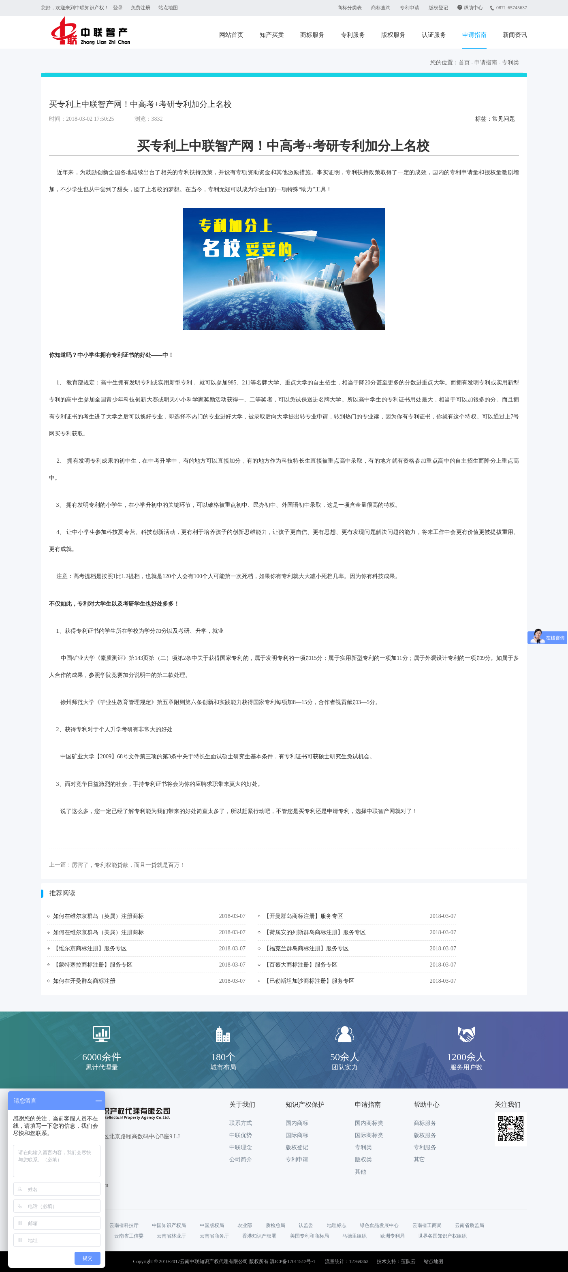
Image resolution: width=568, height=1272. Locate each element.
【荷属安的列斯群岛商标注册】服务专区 (315, 932)
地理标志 (336, 1225)
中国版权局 (212, 1225)
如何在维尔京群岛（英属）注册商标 (98, 916)
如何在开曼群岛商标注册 (84, 981)
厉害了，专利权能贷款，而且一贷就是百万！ (128, 865)
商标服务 (312, 35)
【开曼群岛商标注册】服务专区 (303, 916)
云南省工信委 (128, 1236)
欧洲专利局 (392, 1236)
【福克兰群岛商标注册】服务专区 (306, 948)
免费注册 (140, 8)
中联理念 (240, 1147)
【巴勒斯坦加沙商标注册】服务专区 (309, 981)
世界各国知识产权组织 (442, 1236)
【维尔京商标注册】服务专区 (90, 948)
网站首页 (231, 35)
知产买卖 (272, 35)
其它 (419, 1160)
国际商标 (297, 1135)
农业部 (244, 1225)
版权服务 (393, 35)
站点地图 (168, 8)
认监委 (306, 1225)
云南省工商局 (427, 1225)
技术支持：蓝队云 (396, 1261)
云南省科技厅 (124, 1225)
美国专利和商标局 (309, 1236)
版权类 (363, 1160)
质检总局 (275, 1225)
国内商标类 (369, 1123)
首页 (464, 63)
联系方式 (240, 1123)
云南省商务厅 (214, 1236)
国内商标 (297, 1123)
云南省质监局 (469, 1225)
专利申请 (409, 8)
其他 (360, 1172)
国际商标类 (369, 1135)
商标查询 (381, 8)
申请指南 (474, 35)
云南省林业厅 (171, 1236)
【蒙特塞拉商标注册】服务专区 (92, 965)
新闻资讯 (515, 35)
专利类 (510, 63)
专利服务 (353, 35)
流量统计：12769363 (347, 1261)
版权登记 (438, 8)
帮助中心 (473, 8)
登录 (118, 8)
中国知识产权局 (169, 1225)
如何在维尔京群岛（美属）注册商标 (98, 932)
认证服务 (434, 35)
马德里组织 (354, 1236)
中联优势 (240, 1135)
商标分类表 (349, 8)
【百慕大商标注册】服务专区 (300, 965)
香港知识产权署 (259, 1236)
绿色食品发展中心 (379, 1225)
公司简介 (240, 1160)
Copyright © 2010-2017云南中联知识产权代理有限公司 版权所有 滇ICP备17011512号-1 (224, 1261)
